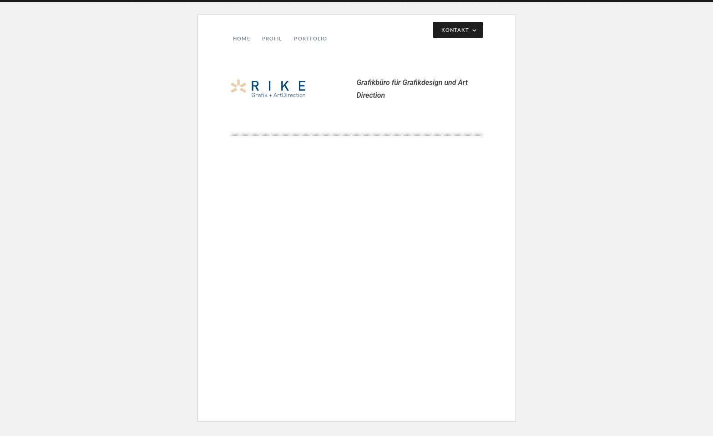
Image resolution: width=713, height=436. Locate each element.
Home (241, 38)
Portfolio (310, 38)
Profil (272, 38)
